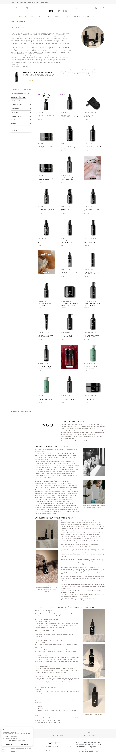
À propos (47, 750)
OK (71, 746)
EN (13, 7)
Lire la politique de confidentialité (10, 738)
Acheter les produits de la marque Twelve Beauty (76, 441)
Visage (32, 16)
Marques (77, 16)
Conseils (86, 16)
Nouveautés (23, 16)
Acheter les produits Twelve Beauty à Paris (47, 722)
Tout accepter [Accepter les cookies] (24, 744)
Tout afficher (25, 89)
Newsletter (51, 743)
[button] (3, 749)
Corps (40, 16)
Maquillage (58, 16)
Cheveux (48, 16)
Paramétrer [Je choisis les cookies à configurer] (9, 744)
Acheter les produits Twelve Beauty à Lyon (47, 720)
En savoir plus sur (19, 66)
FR (11, 7)
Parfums (68, 16)
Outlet (95, 16)
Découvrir (28, 80)
